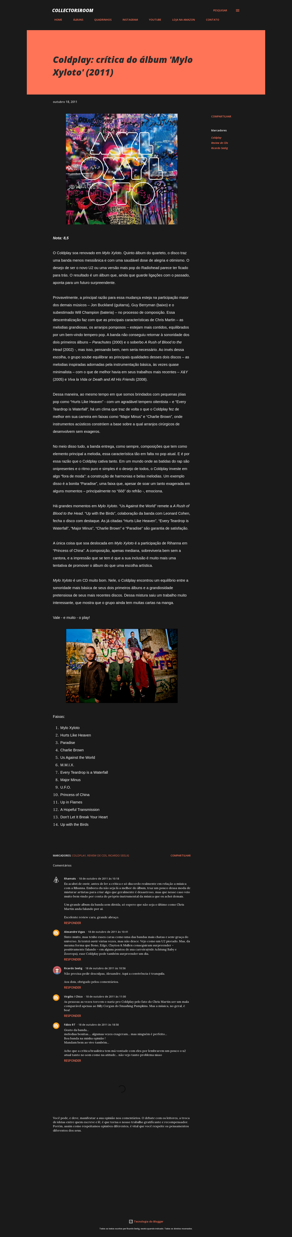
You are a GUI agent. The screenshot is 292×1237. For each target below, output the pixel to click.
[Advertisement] (116, 1163)
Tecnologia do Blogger (146, 1221)
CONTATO (210, 19)
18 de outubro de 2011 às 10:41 (108, 932)
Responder (72, 923)
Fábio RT (69, 1024)
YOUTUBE (153, 19)
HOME (56, 19)
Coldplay (216, 137)
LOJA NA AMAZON (181, 19)
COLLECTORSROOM (72, 10)
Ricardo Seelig (219, 148)
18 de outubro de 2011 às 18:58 (98, 1024)
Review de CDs (219, 143)
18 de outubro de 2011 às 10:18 (99, 878)
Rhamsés (70, 878)
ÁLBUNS (76, 19)
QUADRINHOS (100, 19)
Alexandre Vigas (74, 932)
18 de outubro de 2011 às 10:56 (105, 968)
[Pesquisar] (220, 10)
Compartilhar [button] (221, 116)
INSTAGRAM (128, 19)
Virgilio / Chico (73, 996)
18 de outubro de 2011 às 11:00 (106, 996)
